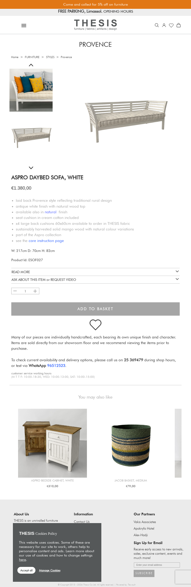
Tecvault (131, 584)
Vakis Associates (145, 522)
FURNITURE (32, 57)
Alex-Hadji (141, 535)
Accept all (26, 570)
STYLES (50, 57)
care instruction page (46, 240)
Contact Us (82, 522)
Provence (66, 57)
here (22, 559)
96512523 (56, 365)
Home (14, 57)
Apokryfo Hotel (144, 528)
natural (50, 212)
